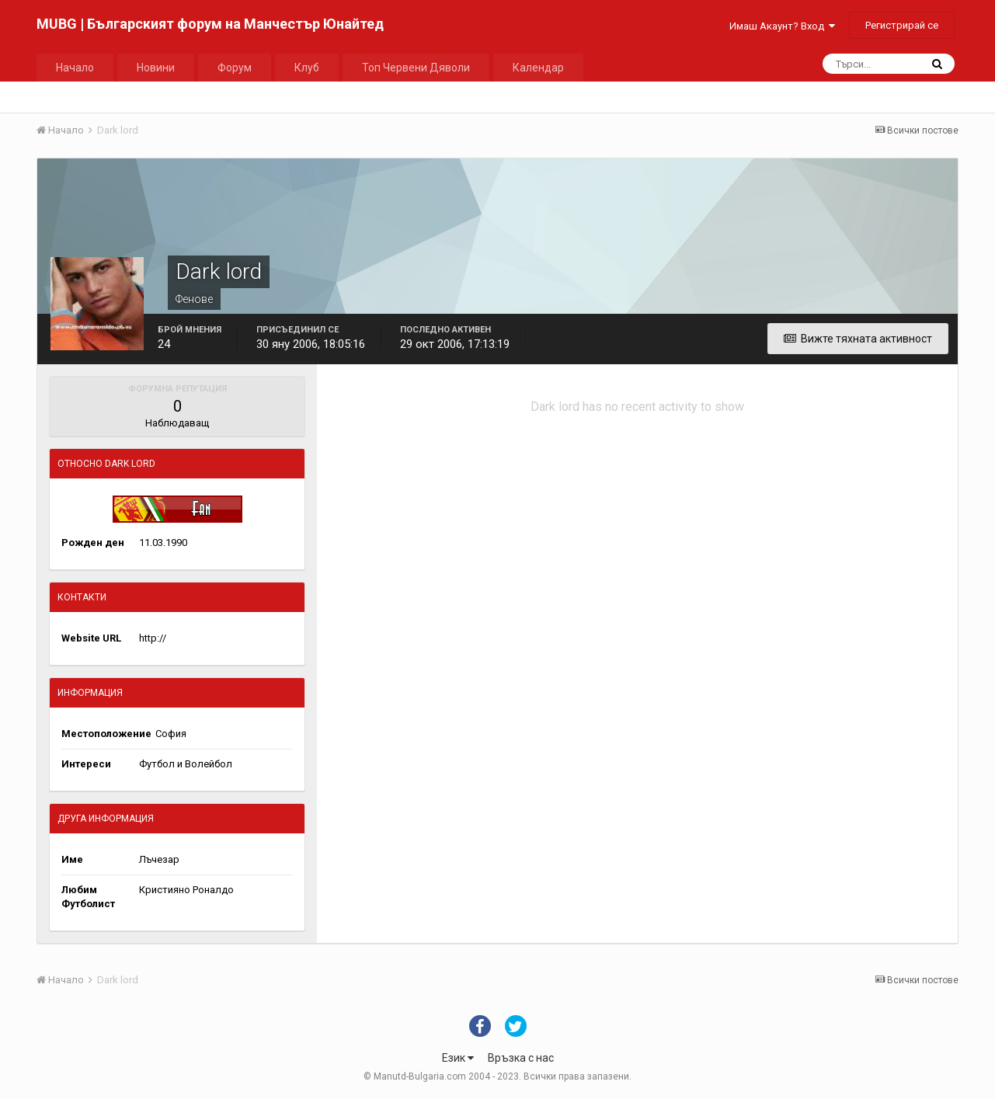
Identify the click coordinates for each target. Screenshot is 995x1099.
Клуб (306, 67)
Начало (75, 67)
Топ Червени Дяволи (416, 67)
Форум (234, 67)
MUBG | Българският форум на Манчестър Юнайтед (210, 24)
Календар (538, 67)
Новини (156, 67)
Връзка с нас (521, 1058)
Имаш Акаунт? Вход (782, 26)
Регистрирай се (901, 25)
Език (458, 1058)
